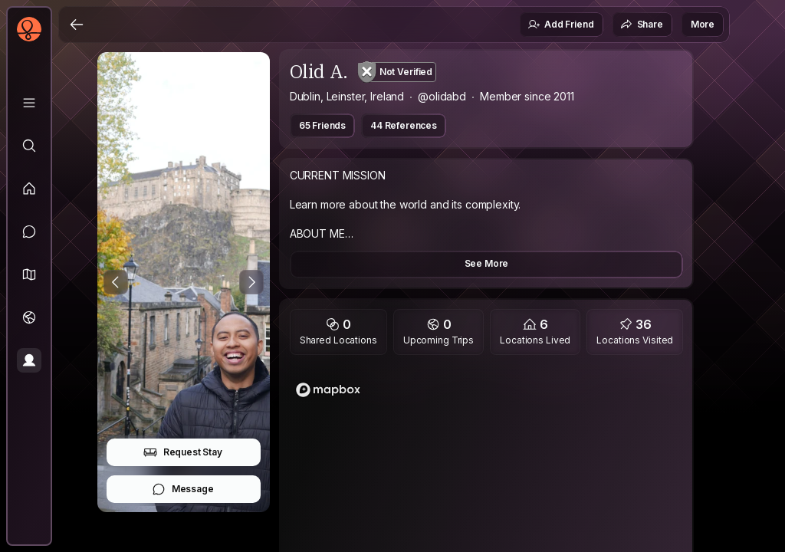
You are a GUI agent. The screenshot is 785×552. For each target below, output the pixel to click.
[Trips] (29, 317)
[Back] (76, 24)
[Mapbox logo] (328, 390)
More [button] (702, 24)
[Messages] (29, 231)
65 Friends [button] (322, 125)
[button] (29, 274)
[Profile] (29, 360)
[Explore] (29, 145)
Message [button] (183, 489)
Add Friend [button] (560, 24)
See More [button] (487, 263)
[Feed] (29, 188)
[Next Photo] (251, 282)
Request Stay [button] (182, 452)
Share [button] (641, 24)
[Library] (29, 102)
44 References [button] (403, 125)
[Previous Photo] (115, 282)
